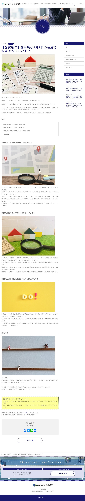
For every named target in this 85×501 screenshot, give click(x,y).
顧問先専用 (69, 67)
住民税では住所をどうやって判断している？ (15, 127)
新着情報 (68, 63)
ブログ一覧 (30, 440)
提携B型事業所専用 (71, 59)
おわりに (6, 134)
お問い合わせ (63, 473)
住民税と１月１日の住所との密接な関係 (14, 124)
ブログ (10, 43)
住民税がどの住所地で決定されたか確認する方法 (17, 130)
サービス (68, 47)
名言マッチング (70, 55)
